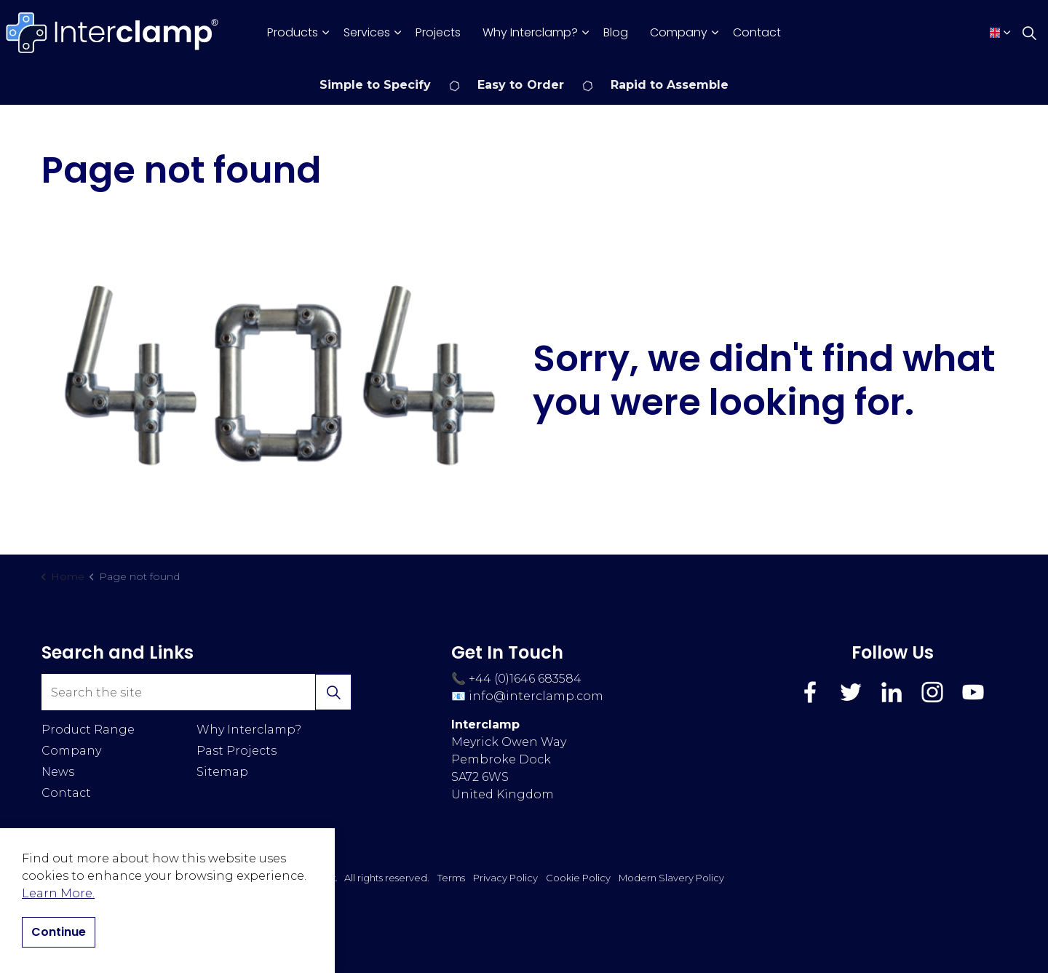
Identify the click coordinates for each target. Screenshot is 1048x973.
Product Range (88, 729)
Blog (615, 32)
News (57, 772)
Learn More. (58, 893)
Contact (757, 32)
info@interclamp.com (536, 696)
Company (678, 32)
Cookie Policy (578, 877)
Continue (59, 932)
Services (367, 32)
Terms (451, 877)
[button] (278, 373)
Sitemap (222, 772)
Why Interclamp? (530, 32)
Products (292, 32)
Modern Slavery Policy (671, 877)
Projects (438, 32)
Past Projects (236, 751)
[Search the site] (196, 692)
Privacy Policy (505, 877)
